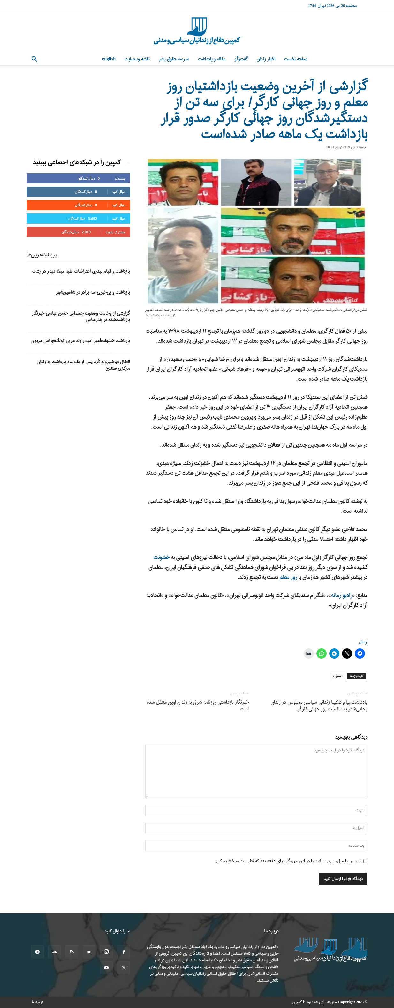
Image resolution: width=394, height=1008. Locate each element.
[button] (34, 60)
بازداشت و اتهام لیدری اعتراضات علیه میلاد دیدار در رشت (81, 271)
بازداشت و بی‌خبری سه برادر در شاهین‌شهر (93, 292)
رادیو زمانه (341, 596)
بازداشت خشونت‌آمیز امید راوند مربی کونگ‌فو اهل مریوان (80, 341)
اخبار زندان (266, 59)
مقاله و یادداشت (211, 59)
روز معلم (288, 577)
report (338, 676)
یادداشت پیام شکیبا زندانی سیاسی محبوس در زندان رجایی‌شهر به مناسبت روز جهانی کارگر (319, 706)
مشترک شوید (115, 231)
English (109, 59)
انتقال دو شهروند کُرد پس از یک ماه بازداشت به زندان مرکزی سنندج (83, 365)
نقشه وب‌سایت (137, 59)
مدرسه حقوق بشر (174, 59)
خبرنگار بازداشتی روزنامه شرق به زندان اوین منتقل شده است (198, 706)
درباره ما (37, 1002)
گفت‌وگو (241, 59)
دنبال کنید (118, 191)
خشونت (162, 558)
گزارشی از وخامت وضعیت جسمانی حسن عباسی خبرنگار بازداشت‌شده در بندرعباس (81, 317)
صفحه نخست (295, 59)
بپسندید (120, 178)
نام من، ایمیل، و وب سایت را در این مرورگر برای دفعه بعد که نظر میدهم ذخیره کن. (288, 861)
